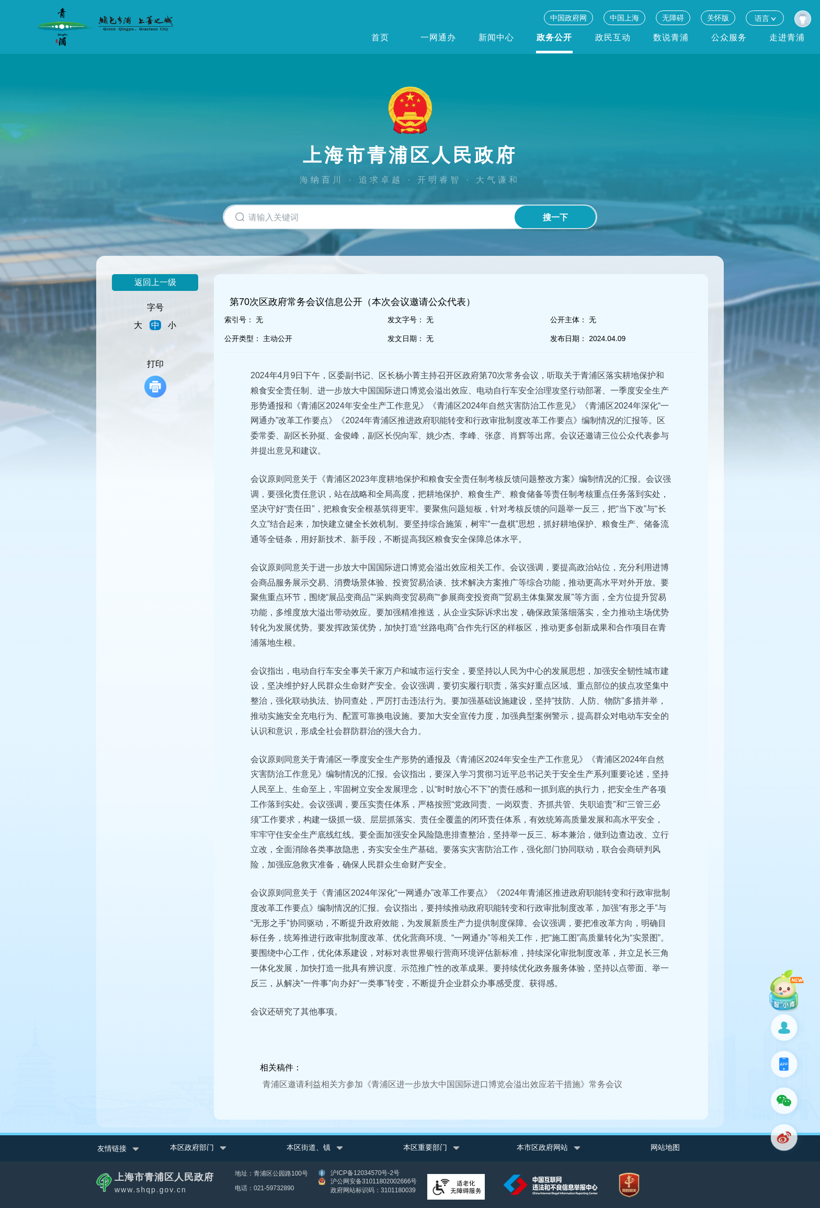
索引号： (239, 319)
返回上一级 (155, 282)
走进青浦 (787, 37)
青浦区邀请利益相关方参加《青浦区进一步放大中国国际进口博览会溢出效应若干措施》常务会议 (442, 1084)
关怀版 (718, 18)
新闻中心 (496, 37)
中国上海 (624, 18)
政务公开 (554, 37)
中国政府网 (568, 18)
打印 (155, 378)
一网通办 (438, 37)
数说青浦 (671, 37)
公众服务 (729, 37)
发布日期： (568, 338)
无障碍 (673, 18)
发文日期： (406, 338)
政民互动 (613, 37)
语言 (765, 18)
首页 (380, 37)
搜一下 (555, 217)
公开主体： (568, 319)
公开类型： (242, 338)
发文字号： (406, 319)
